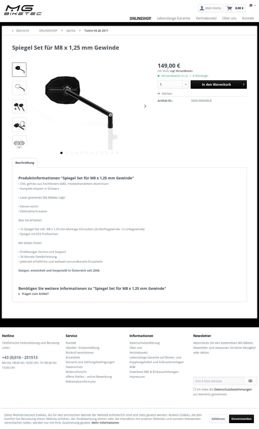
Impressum (137, 377)
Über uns (136, 348)
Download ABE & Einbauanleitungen (154, 372)
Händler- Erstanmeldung (82, 348)
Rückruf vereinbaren (80, 352)
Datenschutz (74, 367)
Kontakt (71, 343)
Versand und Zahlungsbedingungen (90, 362)
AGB (132, 367)
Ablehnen (218, 419)
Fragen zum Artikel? (33, 294)
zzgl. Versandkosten (181, 71)
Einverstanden (241, 419)
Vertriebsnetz (139, 352)
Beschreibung (24, 163)
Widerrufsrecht (76, 372)
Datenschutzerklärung (145, 343)
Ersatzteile (73, 357)
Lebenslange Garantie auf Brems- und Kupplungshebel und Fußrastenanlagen (157, 359)
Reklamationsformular (81, 381)
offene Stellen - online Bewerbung (89, 377)
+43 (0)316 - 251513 (20, 357)
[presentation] (224, 367)
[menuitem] (210, 8)
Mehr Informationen (105, 423)
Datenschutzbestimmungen (233, 389)
